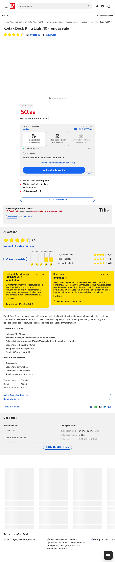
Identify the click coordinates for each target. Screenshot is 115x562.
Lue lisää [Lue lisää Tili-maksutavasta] (27, 220)
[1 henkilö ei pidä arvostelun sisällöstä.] (109, 278)
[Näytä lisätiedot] (57, 450)
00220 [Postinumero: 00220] (5, 15)
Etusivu (5, 22)
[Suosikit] (102, 6)
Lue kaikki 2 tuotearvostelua (18, 249)
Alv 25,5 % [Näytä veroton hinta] (27, 106)
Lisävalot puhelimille (90, 22)
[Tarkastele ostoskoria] (109, 6)
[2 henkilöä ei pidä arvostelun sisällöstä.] (44, 278)
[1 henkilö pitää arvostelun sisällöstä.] (37, 278)
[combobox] (54, 6)
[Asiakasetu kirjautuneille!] (89, 170)
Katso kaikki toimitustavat (57, 163)
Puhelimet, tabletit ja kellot (20, 22)
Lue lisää (10, 302)
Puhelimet (37, 22)
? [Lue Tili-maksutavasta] (49, 118)
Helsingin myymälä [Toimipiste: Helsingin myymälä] (83, 129)
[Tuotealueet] (6, 6)
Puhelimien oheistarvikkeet (53, 22)
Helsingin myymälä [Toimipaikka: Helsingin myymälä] (105, 15)
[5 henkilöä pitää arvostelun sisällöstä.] (102, 278)
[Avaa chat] (108, 555)
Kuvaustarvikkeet (73, 22)
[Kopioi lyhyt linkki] (46, 410)
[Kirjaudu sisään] (96, 6)
